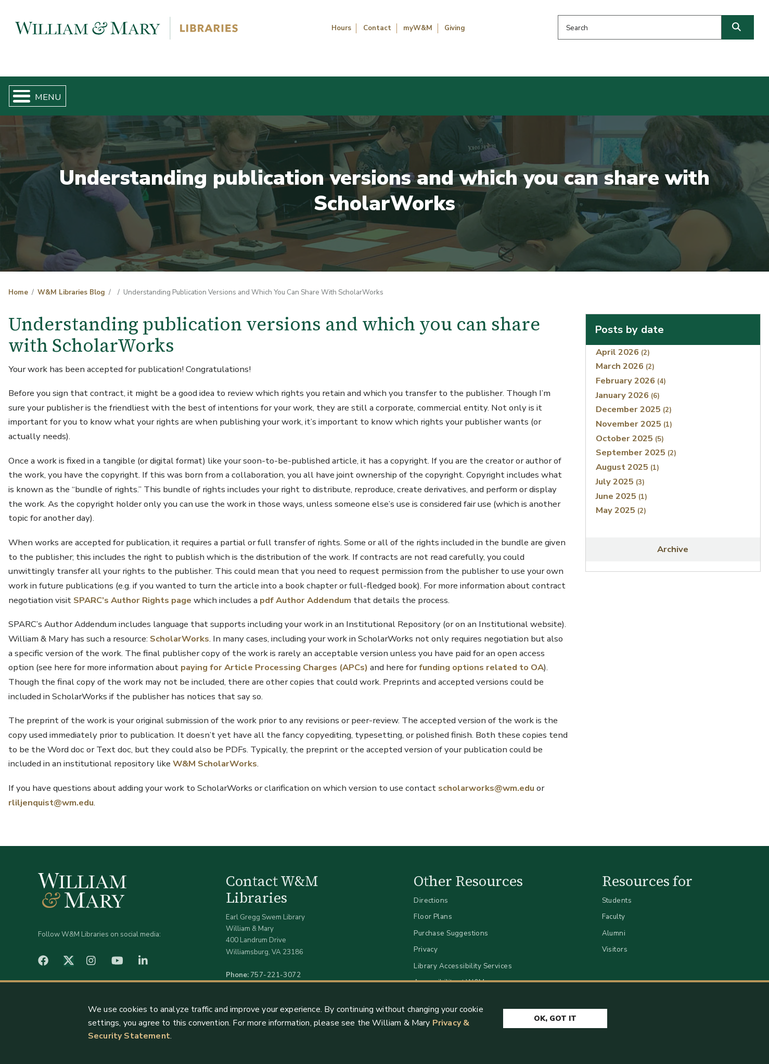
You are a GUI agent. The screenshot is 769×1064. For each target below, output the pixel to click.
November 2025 (634, 415)
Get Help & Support (297, 91)
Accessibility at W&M (449, 974)
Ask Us (708, 91)
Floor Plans (433, 908)
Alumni (614, 924)
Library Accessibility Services (463, 957)
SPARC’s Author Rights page (132, 591)
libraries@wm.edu (278, 978)
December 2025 (634, 401)
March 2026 (625, 358)
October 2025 (630, 429)
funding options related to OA (481, 659)
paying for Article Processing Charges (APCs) (274, 659)
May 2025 (621, 502)
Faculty (613, 908)
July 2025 (620, 473)
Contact (377, 28)
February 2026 (631, 372)
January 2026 (628, 386)
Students (617, 891)
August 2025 (627, 459)
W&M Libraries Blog (71, 284)
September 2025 (636, 444)
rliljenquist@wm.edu (51, 794)
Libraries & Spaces (439, 91)
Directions (431, 891)
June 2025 (621, 487)
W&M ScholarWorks (215, 755)
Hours (341, 28)
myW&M (417, 28)
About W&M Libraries (586, 91)
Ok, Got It (555, 1018)
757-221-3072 (275, 966)
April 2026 (623, 343)
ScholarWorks (179, 630)
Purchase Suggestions (451, 924)
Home (58, 91)
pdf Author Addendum (305, 591)
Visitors (614, 941)
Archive (672, 541)
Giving (454, 28)
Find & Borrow (163, 91)
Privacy (426, 941)
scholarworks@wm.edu (486, 779)
